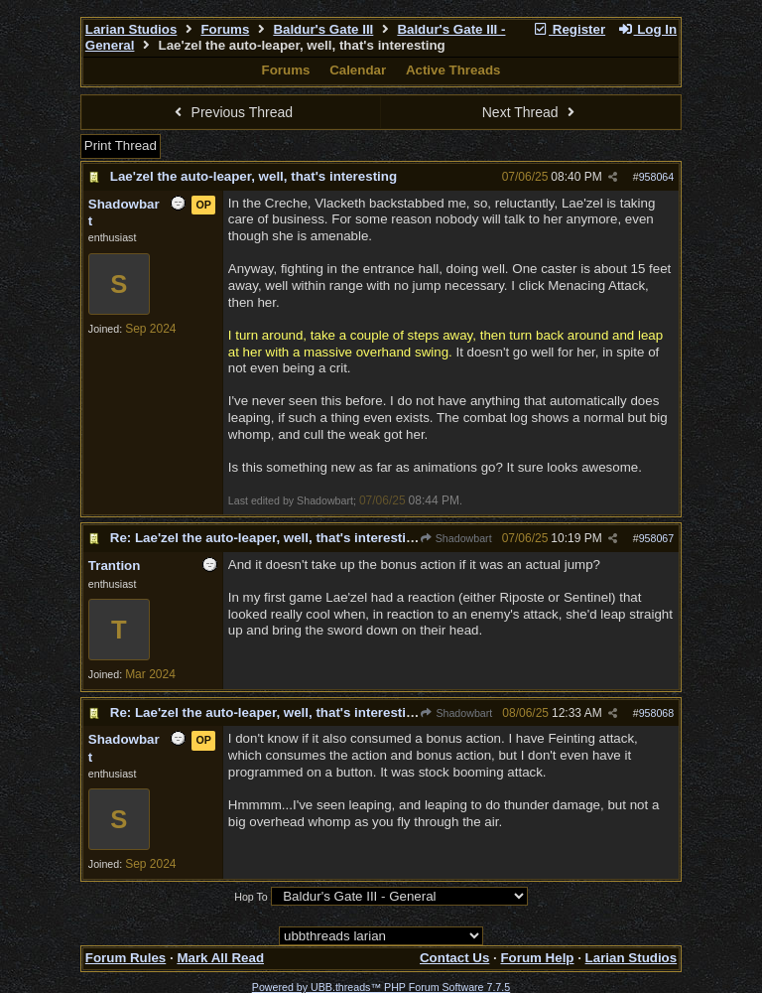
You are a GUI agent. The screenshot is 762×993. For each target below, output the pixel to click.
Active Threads (453, 70)
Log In (647, 29)
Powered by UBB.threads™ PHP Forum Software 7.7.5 (381, 987)
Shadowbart (455, 538)
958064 (657, 177)
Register (568, 29)
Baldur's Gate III (323, 29)
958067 (657, 538)
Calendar (357, 70)
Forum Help (536, 957)
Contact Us (454, 957)
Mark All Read (220, 957)
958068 (657, 713)
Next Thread (530, 112)
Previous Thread (231, 112)
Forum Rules (125, 957)
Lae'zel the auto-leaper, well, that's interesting (253, 176)
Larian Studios (131, 29)
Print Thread (120, 145)
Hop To (251, 897)
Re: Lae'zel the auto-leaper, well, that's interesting (266, 537)
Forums (224, 29)
